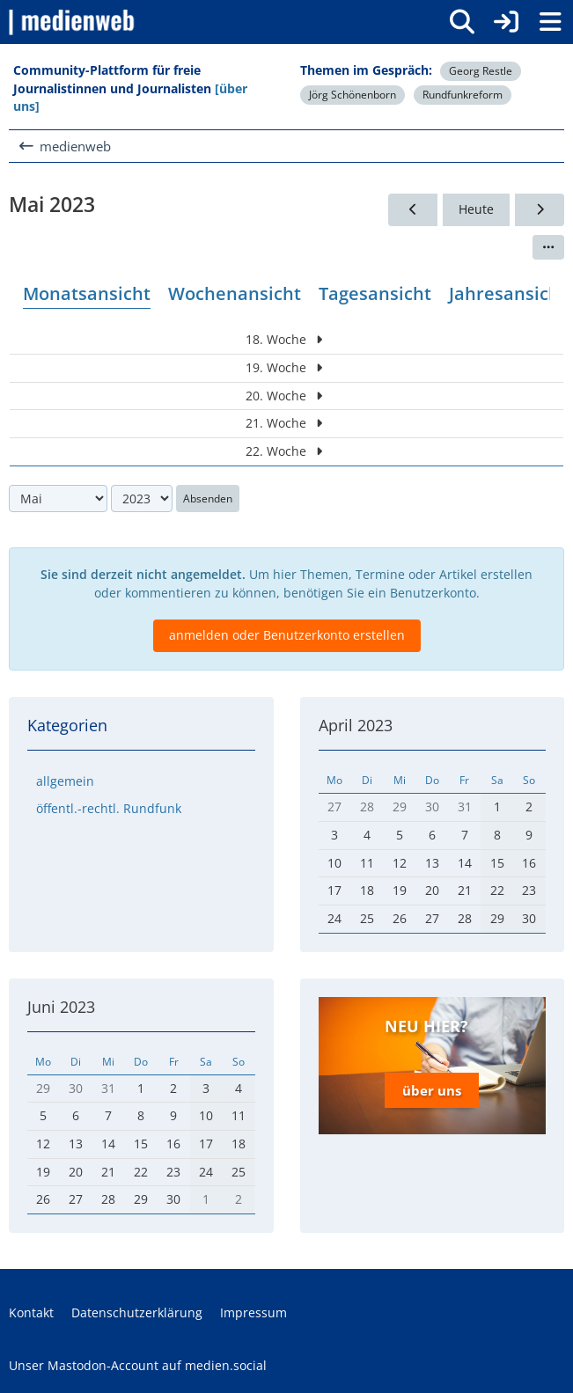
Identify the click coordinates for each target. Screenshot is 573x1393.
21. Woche (286, 423)
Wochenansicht (234, 293)
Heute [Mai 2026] (476, 209)
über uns (431, 1090)
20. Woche (286, 395)
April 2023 (356, 725)
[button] (548, 247)
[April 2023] (412, 210)
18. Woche (286, 340)
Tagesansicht (375, 293)
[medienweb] (72, 22)
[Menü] (550, 22)
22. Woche (286, 452)
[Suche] (462, 22)
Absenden (207, 498)
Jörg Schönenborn (352, 94)
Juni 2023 (61, 1006)
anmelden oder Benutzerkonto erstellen (287, 635)
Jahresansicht (508, 293)
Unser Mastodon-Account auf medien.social (138, 1365)
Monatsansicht (87, 293)
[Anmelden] (506, 22)
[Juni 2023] (539, 210)
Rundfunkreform (462, 94)
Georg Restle (480, 70)
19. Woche (286, 367)
